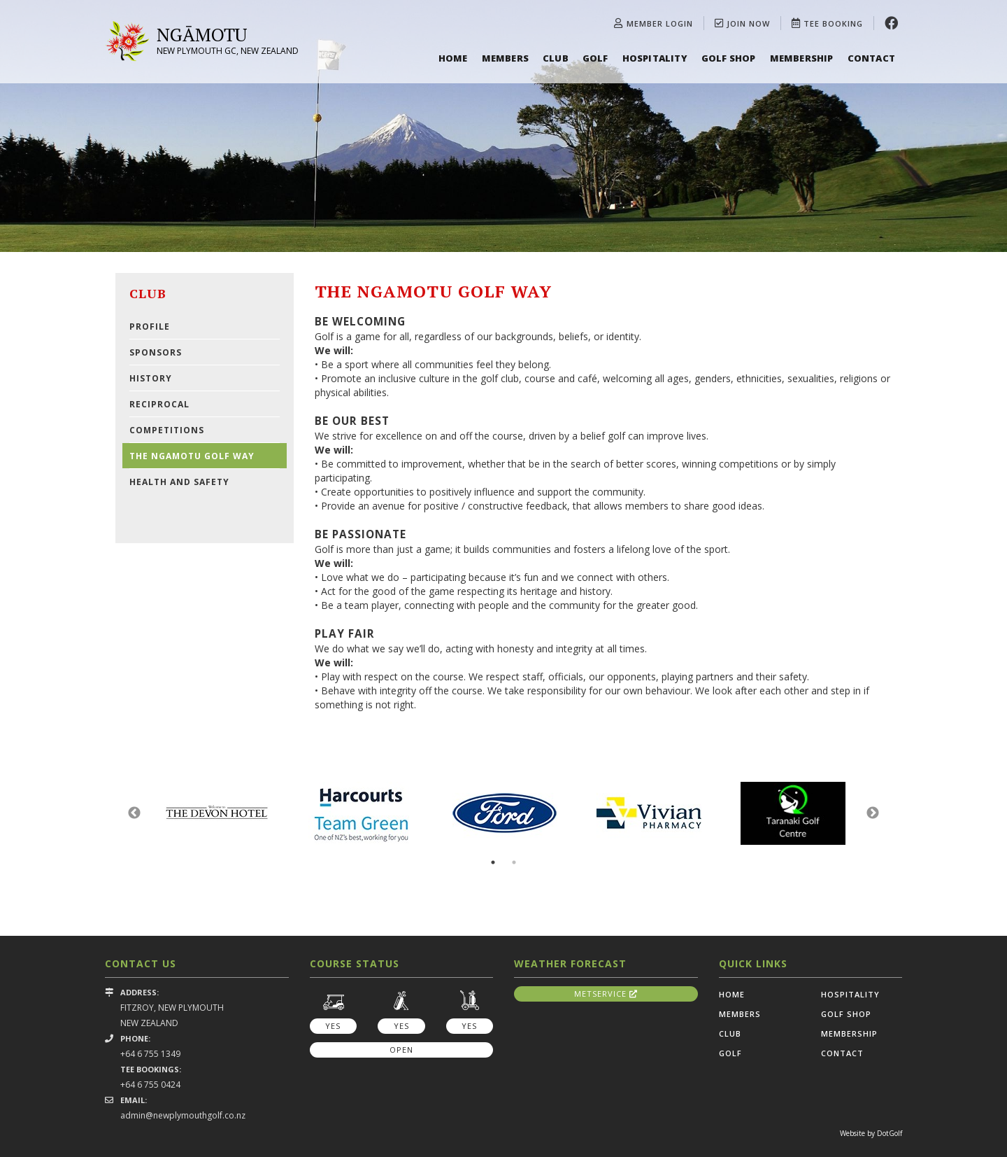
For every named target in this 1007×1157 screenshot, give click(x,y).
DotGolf (889, 1133)
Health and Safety (179, 482)
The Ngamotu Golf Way (192, 456)
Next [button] (873, 813)
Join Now (742, 23)
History (150, 378)
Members (505, 58)
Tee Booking (827, 23)
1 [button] (493, 862)
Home (453, 58)
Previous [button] (134, 813)
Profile (149, 326)
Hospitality (654, 58)
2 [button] (514, 862)
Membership (802, 58)
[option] (503, 126)
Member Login (653, 23)
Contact (871, 58)
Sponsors (155, 352)
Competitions (166, 430)
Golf (595, 58)
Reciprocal (159, 404)
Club (556, 58)
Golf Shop (728, 58)
